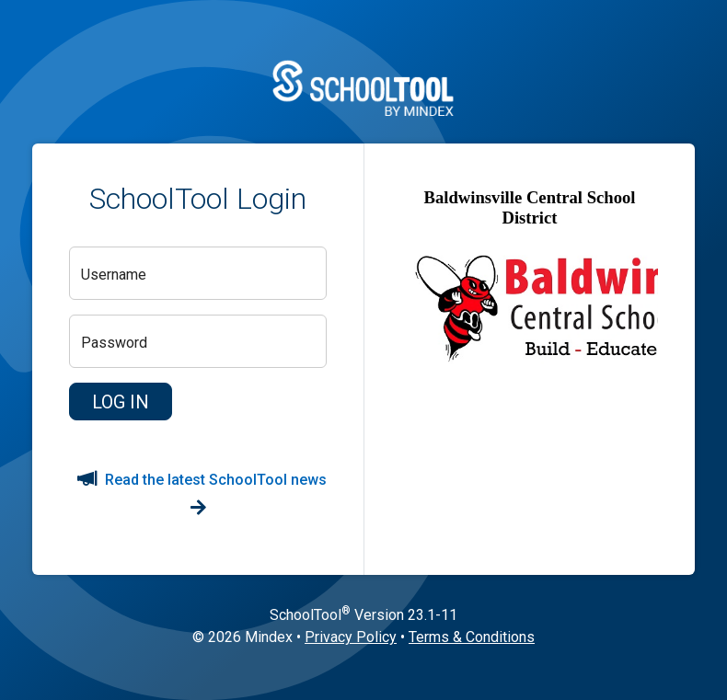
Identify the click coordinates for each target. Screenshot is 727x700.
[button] (120, 402)
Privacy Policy (351, 637)
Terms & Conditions (472, 637)
